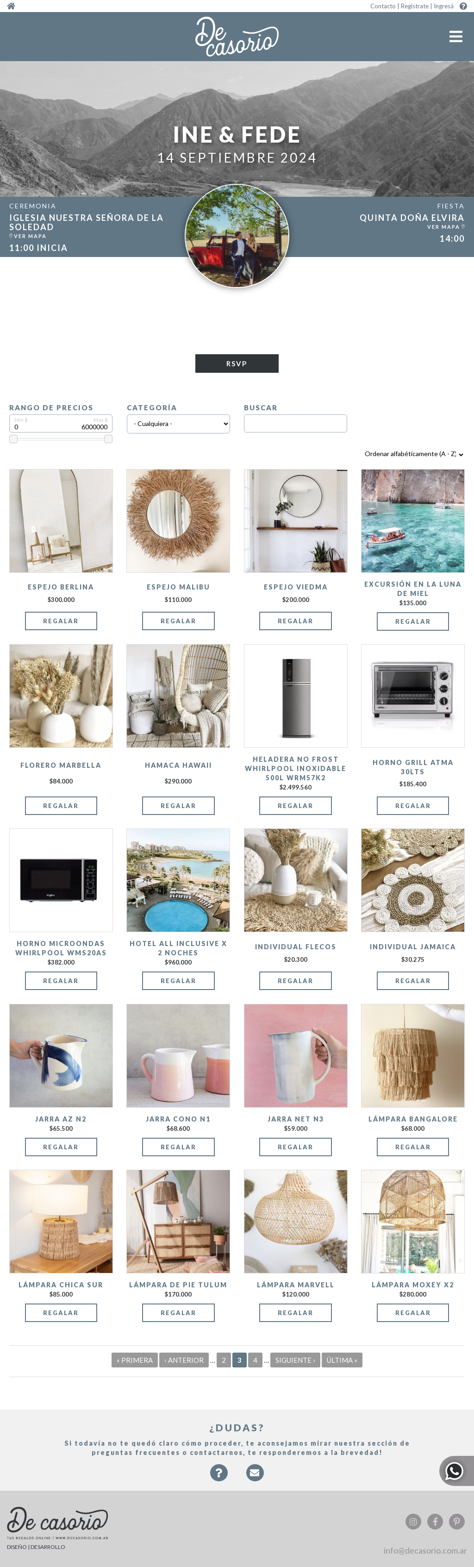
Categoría (152, 407)
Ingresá (444, 6)
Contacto (383, 6)
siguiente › (295, 1360)
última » (342, 1360)
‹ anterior (184, 1360)
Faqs (219, 1477)
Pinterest (457, 1521)
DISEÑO (17, 1546)
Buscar (261, 407)
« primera (135, 1360)
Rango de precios (51, 407)
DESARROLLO (48, 1546)
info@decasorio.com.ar (425, 1550)
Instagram (413, 1521)
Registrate (415, 6)
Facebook (435, 1521)
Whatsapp (456, 1471)
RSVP (237, 363)
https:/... (88, 227)
